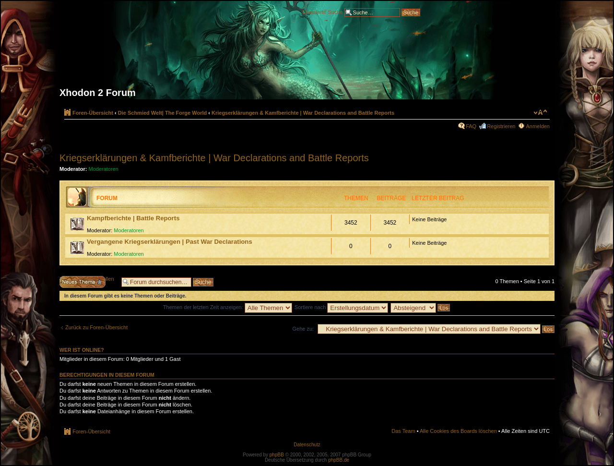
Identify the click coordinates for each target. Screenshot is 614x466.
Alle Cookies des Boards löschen (458, 431)
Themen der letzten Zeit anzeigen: (227, 307)
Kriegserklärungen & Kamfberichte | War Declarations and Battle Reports (303, 113)
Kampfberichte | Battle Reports (133, 218)
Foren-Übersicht (92, 113)
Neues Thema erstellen (88, 282)
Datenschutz (307, 444)
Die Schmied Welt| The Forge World (162, 113)
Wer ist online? (81, 350)
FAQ (471, 126)
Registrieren (501, 126)
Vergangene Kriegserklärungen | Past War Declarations (169, 241)
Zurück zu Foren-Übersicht (96, 327)
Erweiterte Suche (323, 11)
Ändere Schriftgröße (540, 112)
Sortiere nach (341, 307)
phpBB (277, 454)
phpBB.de (338, 460)
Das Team (403, 431)
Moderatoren (103, 169)
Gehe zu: (303, 329)
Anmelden (538, 126)
